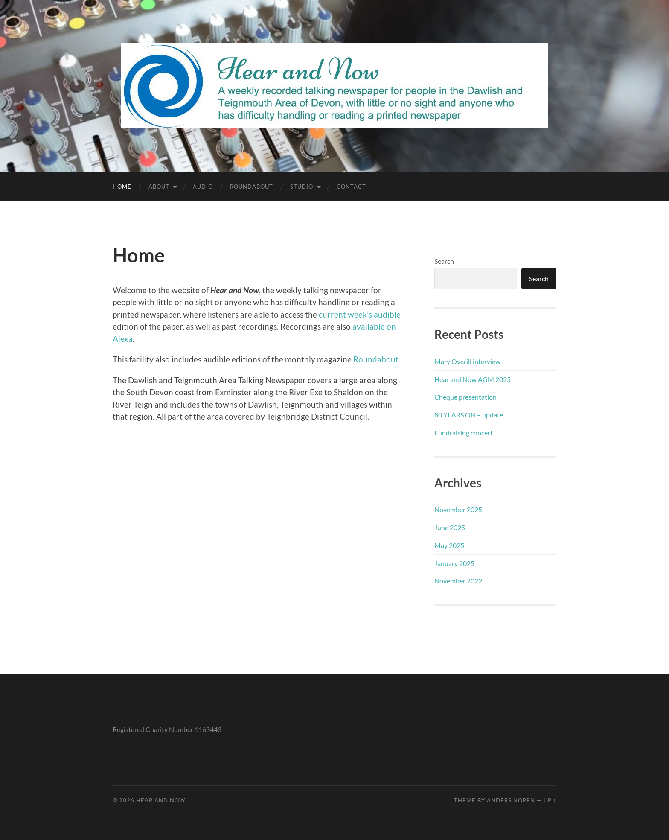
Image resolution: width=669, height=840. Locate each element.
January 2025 (454, 563)
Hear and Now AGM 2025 (472, 379)
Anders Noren (511, 800)
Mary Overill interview (467, 361)
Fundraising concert (463, 433)
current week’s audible (360, 314)
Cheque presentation (465, 397)
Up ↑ (550, 800)
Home (122, 186)
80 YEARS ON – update (468, 415)
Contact (351, 186)
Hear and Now (160, 800)
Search (444, 261)
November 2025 (458, 509)
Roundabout (251, 186)
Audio (203, 186)
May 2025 (449, 545)
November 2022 (458, 581)
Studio (301, 186)
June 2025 (449, 527)
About (158, 186)
